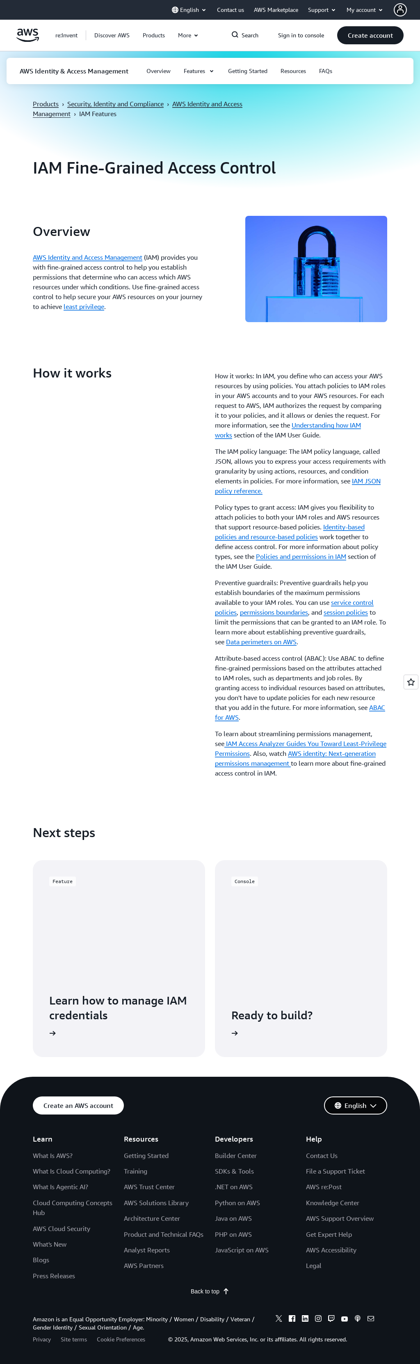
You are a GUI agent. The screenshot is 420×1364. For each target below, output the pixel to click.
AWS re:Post (324, 1187)
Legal (314, 1265)
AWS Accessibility (331, 1250)
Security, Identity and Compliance (115, 104)
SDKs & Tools (234, 1171)
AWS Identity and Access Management (87, 257)
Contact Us (322, 1155)
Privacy (42, 1339)
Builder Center (236, 1155)
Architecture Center (152, 1218)
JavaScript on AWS (242, 1250)
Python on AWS (237, 1203)
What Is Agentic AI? (60, 1187)
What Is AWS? (53, 1155)
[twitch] (331, 1319)
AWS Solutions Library (156, 1203)
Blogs (41, 1260)
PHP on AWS (233, 1234)
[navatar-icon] (400, 9)
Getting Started (146, 1155)
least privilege (84, 306)
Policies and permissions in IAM (301, 556)
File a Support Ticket (335, 1171)
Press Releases (54, 1276)
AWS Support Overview (340, 1218)
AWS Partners (144, 1265)
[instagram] (318, 1319)
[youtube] (344, 1319)
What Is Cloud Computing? (71, 1171)
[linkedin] (305, 1319)
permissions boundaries (274, 612)
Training (135, 1171)
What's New (49, 1244)
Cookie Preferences (121, 1339)
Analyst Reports (147, 1250)
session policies (346, 612)
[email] (371, 1319)
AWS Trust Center (149, 1187)
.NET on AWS (234, 1187)
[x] (279, 1319)
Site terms (74, 1339)
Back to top (210, 1291)
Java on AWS (233, 1218)
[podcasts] (357, 1319)
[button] (112, 35)
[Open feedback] (411, 682)
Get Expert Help (329, 1234)
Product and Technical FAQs (163, 1234)
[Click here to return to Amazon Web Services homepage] (27, 40)
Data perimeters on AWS (261, 642)
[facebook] (292, 1319)
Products (46, 104)
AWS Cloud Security (61, 1228)
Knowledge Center (332, 1203)
